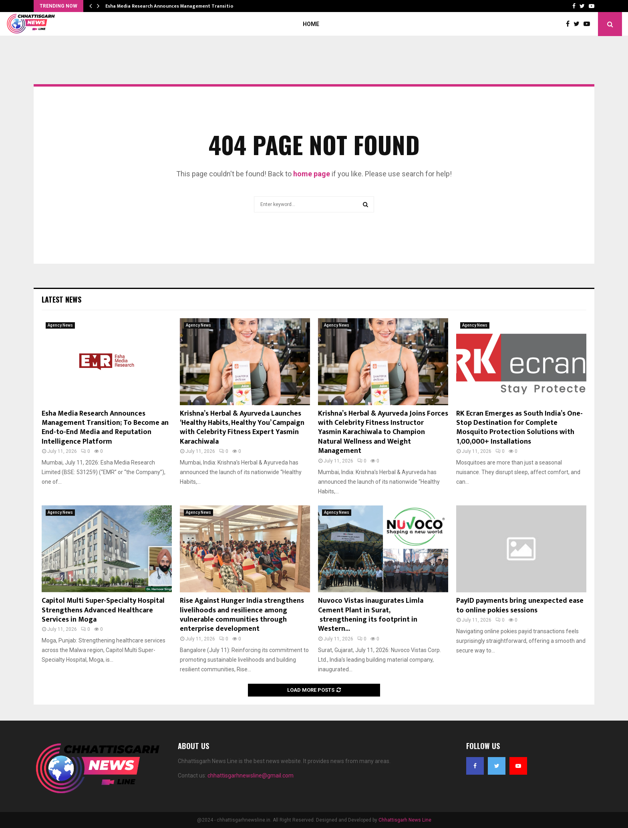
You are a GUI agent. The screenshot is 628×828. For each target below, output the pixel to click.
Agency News (60, 325)
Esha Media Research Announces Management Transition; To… (177, 6)
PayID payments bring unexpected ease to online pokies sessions (520, 605)
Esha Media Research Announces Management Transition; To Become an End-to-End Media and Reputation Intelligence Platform (105, 428)
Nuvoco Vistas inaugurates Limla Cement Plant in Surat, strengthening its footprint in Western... (370, 615)
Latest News (61, 299)
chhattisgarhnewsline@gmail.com (250, 775)
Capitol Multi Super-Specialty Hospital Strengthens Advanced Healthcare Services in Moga (103, 610)
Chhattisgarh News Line (404, 820)
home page (311, 174)
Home (311, 24)
